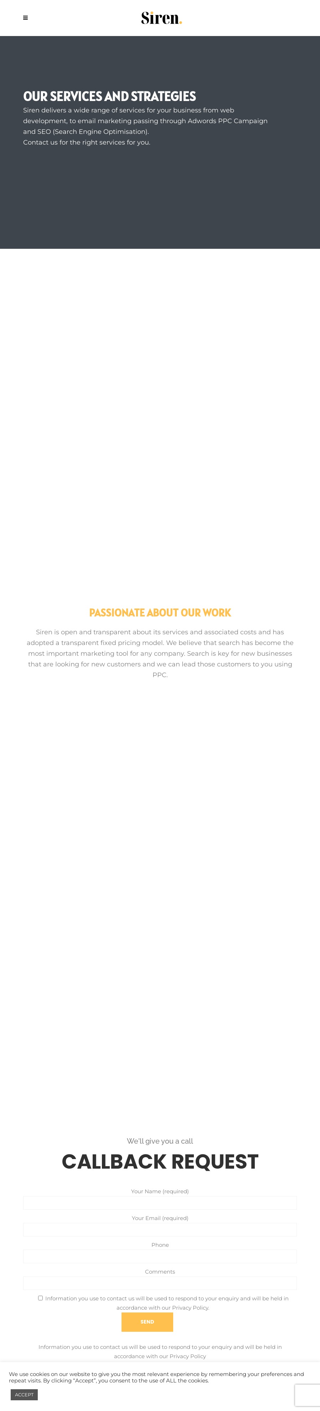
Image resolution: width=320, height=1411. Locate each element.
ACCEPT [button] (24, 1394)
